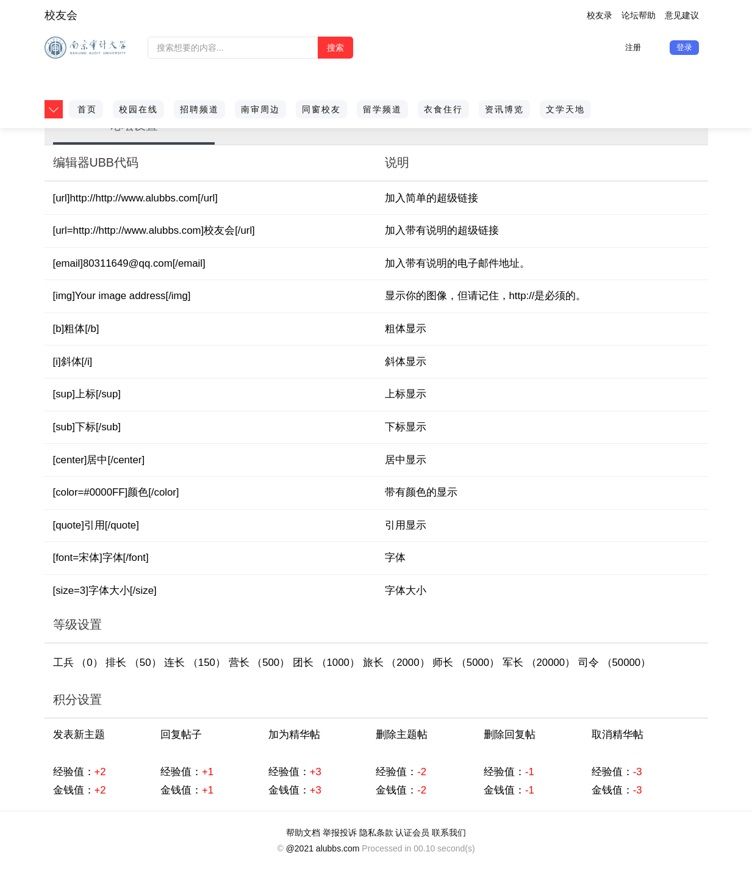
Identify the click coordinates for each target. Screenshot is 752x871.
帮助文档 (303, 832)
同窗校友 (321, 109)
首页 (87, 109)
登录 (684, 47)
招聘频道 (199, 109)
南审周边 (260, 109)
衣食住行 (443, 109)
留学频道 (382, 109)
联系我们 (449, 832)
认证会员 (412, 832)
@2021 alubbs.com (323, 848)
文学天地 (565, 109)
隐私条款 (376, 832)
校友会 (61, 15)
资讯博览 (504, 109)
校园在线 (138, 109)
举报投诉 (340, 832)
